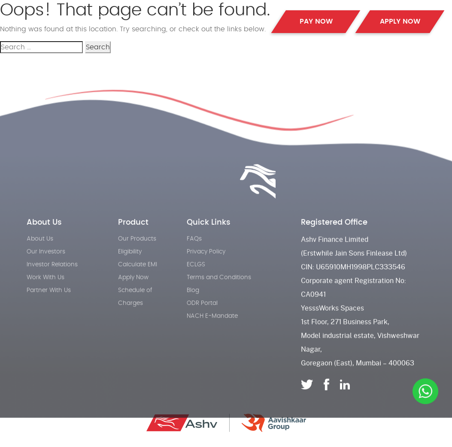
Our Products (137, 252)
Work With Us (45, 291)
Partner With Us (49, 304)
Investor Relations (52, 278)
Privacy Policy (206, 265)
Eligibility (130, 265)
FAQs (194, 252)
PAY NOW (316, 21)
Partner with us (204, 17)
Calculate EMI (137, 278)
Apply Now (133, 291)
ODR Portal (202, 317)
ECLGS (196, 278)
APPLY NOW (400, 21)
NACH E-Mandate (212, 329)
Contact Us (254, 20)
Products (106, 17)
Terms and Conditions (219, 291)
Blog (193, 304)
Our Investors (46, 265)
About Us (149, 17)
